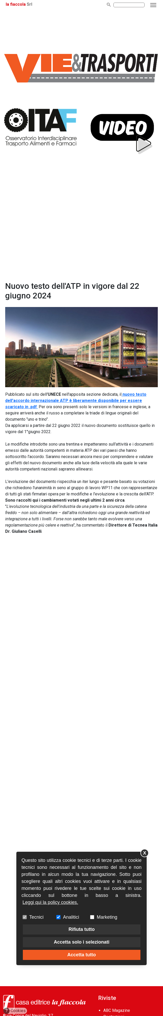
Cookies (15, 1011)
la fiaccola (16, 4)
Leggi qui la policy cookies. (50, 902)
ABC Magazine (116, 1010)
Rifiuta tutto (82, 929)
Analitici (71, 917)
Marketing (107, 917)
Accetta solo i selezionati (81, 942)
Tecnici (36, 917)
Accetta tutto (81, 954)
